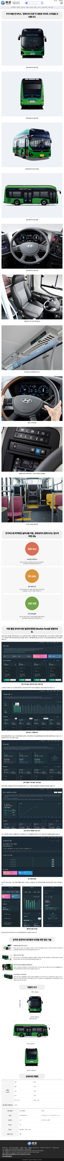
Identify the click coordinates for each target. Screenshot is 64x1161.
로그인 (55, 0)
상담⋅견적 (44, 7)
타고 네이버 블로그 (7, 1156)
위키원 (22, 1154)
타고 (25, 1154)
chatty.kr (28, 1154)
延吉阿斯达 (13, 1154)
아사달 (3, 1154)
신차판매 (13, 7)
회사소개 (50, 7)
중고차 (23, 7)
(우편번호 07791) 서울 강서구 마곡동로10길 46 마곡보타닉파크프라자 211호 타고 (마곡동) (22, 1152)
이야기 (39, 7)
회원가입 (61, 0)
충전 (35, 7)
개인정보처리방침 (55, 1147)
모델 (27, 7)
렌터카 (18, 7)
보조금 (31, 7)
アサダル (18, 1154)
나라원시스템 (8, 1154)
